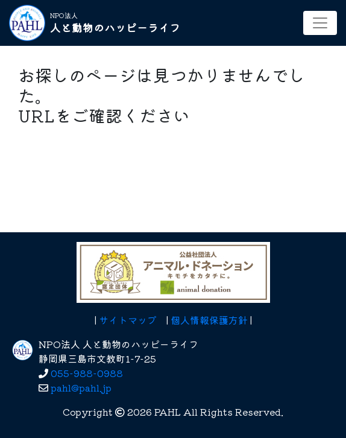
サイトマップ (128, 320)
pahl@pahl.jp (81, 387)
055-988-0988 (87, 373)
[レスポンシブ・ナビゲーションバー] (320, 23)
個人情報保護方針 (209, 320)
